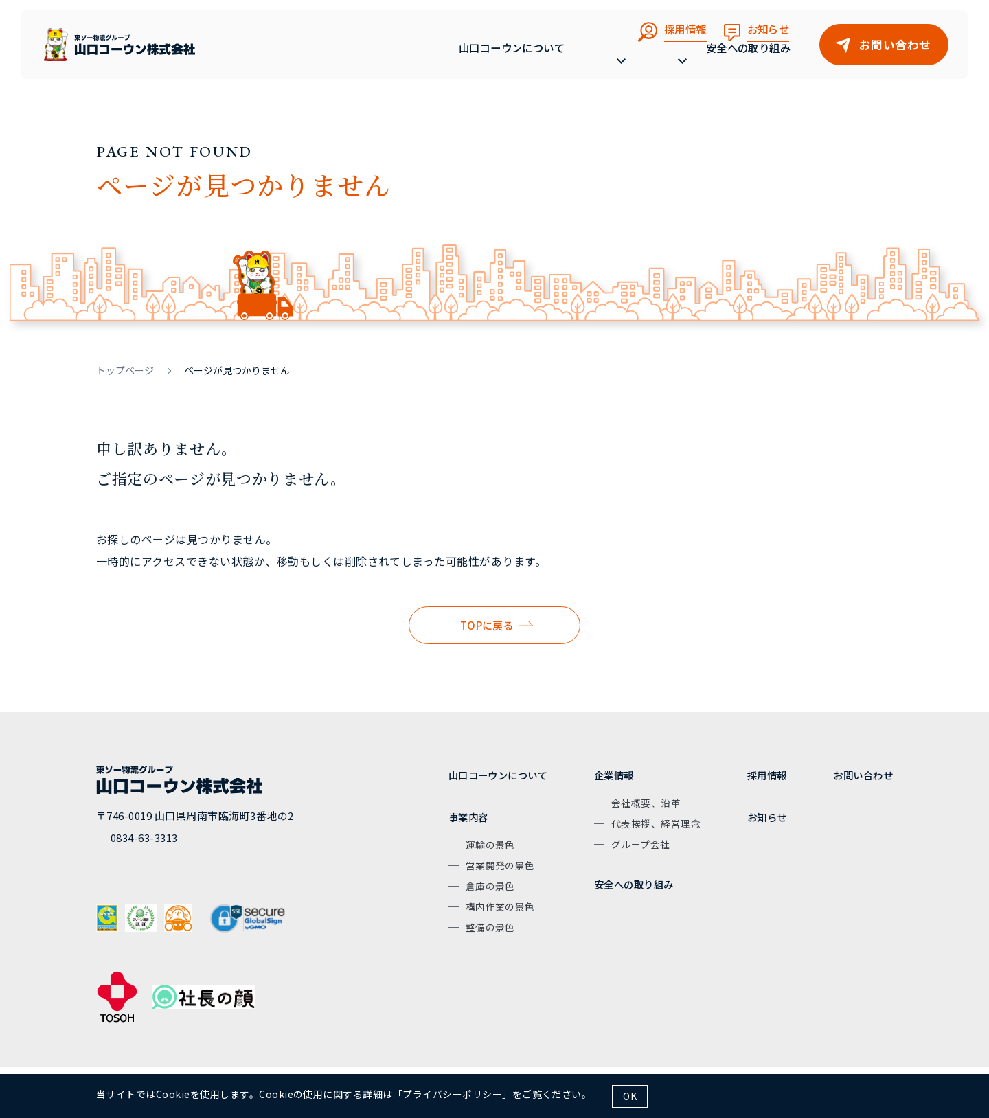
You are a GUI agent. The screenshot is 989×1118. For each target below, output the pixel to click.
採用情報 (767, 775)
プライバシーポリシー (452, 1094)
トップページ (125, 370)
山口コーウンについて (484, 59)
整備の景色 (490, 927)
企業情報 (614, 775)
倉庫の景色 (490, 886)
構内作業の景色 (500, 906)
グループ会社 (640, 844)
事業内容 (468, 817)
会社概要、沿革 (646, 803)
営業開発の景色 (500, 865)
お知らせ (767, 817)
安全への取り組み (748, 59)
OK (630, 1096)
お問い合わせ (863, 775)
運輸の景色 (490, 845)
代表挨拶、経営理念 (656, 823)
